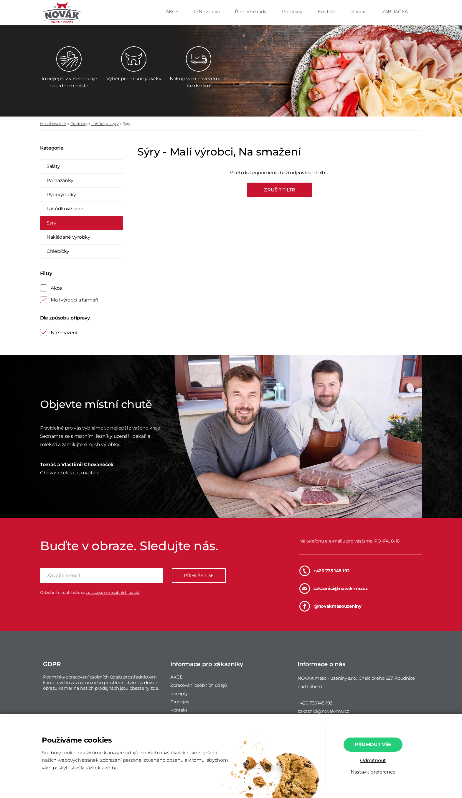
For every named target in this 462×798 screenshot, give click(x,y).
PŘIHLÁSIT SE (199, 575)
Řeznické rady (251, 11)
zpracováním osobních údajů (112, 592)
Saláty (53, 166)
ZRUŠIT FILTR (279, 190)
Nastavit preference (373, 772)
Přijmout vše (373, 744)
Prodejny (292, 11)
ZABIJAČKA (395, 11)
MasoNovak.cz (53, 123)
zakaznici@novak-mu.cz (333, 588)
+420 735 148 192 (324, 571)
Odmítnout (373, 760)
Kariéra (359, 11)
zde (154, 688)
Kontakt (327, 11)
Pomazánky (60, 180)
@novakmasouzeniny (330, 606)
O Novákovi (207, 11)
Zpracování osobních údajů (198, 685)
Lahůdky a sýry (105, 123)
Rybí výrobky (61, 194)
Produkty (78, 123)
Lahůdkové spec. (66, 209)
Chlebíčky (58, 251)
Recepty (179, 693)
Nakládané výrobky (68, 237)
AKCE (172, 11)
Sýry (126, 123)
